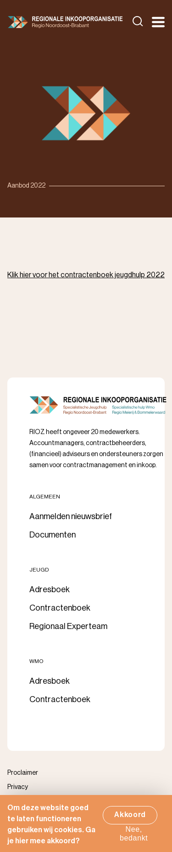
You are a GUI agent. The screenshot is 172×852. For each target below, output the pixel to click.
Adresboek (49, 589)
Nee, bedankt (134, 837)
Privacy (17, 787)
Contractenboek (59, 608)
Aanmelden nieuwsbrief (70, 516)
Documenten (52, 535)
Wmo (36, 661)
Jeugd (39, 569)
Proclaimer (22, 773)
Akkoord (130, 818)
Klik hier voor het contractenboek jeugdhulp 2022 (86, 275)
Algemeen (44, 496)
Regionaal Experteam (68, 626)
